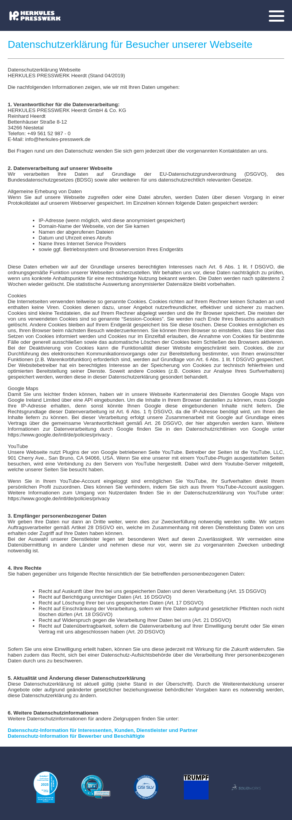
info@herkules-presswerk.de (57, 139)
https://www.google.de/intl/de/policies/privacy (59, 435)
